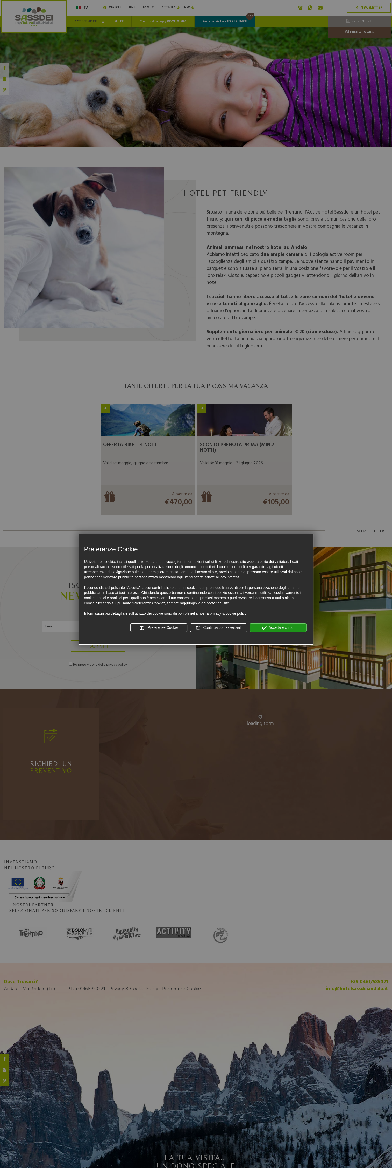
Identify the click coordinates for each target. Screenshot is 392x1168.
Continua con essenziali (219, 627)
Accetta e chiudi (278, 627)
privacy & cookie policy (228, 613)
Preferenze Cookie (159, 627)
